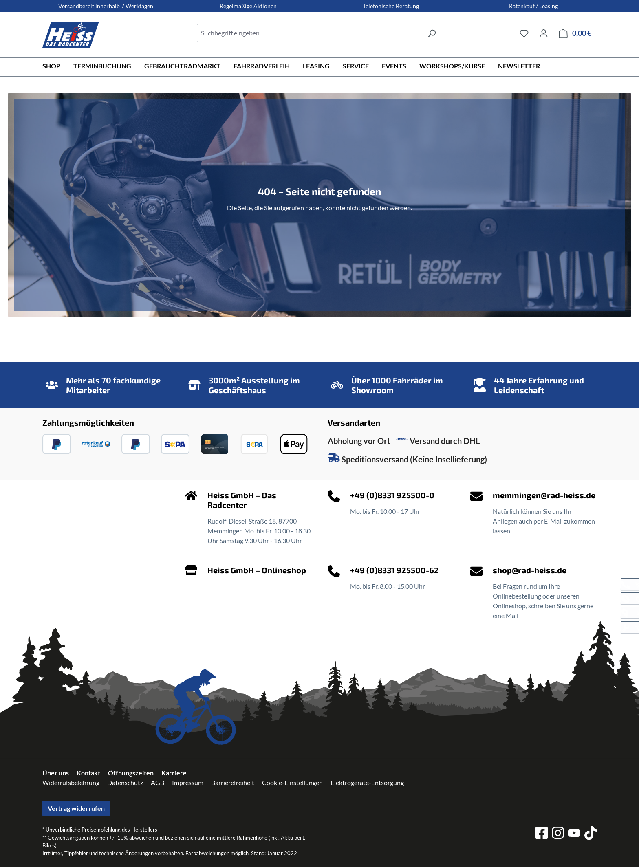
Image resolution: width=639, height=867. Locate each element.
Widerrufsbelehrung (70, 782)
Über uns (55, 773)
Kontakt (88, 773)
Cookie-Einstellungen (292, 782)
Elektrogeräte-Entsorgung (367, 782)
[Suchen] (431, 33)
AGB (157, 782)
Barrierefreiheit (232, 782)
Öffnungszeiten (131, 773)
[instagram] (558, 834)
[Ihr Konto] (543, 33)
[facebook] (541, 834)
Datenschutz (125, 782)
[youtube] (574, 834)
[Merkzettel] (524, 33)
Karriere (174, 773)
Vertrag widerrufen (76, 808)
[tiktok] (590, 834)
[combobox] (310, 33)
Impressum (187, 782)
